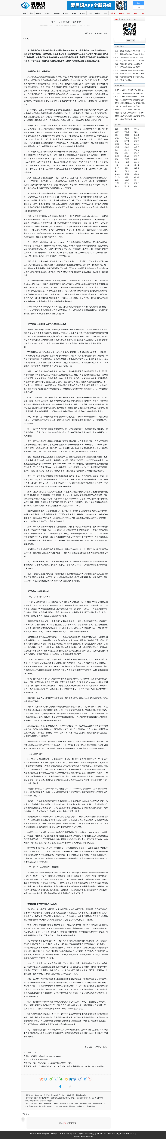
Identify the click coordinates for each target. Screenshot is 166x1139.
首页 (24, 13)
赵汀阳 (117, 147)
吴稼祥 (136, 174)
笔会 (128, 13)
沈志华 (127, 144)
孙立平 (127, 186)
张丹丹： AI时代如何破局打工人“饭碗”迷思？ (131, 90)
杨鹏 (126, 153)
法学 (31, 13)
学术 (31, 1059)
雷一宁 (117, 168)
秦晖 (116, 129)
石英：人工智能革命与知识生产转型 (128, 106)
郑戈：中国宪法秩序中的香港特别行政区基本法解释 (133, 77)
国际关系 (56, 13)
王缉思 (117, 156)
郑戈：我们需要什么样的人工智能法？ (128, 64)
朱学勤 (127, 180)
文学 (90, 13)
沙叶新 (127, 171)
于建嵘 (127, 138)
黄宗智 (117, 138)
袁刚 (126, 177)
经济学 (38, 13)
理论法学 (45, 1059)
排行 (142, 13)
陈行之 (127, 129)
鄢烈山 (117, 135)
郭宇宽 (127, 141)
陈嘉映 (136, 135)
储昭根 (127, 174)
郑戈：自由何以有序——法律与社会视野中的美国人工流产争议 (137, 70)
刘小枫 (127, 165)
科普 (135, 13)
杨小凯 (136, 177)
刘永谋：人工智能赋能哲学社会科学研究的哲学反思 (133, 93)
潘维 (136, 180)
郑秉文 (117, 183)
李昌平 (136, 147)
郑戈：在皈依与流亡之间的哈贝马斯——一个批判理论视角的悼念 (138, 51)
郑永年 (136, 129)
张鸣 (116, 150)
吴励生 (117, 180)
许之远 (117, 177)
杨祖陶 (117, 144)
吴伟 (116, 171)
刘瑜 (136, 171)
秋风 (116, 165)
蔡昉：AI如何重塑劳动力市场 (125, 119)
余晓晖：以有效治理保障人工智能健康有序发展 (132, 116)
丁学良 (127, 132)
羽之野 (136, 183)
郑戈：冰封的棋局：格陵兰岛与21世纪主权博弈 (132, 54)
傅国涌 (127, 135)
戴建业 (127, 147)
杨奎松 (127, 150)
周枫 (126, 168)
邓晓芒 (136, 153)
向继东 (136, 144)
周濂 (116, 153)
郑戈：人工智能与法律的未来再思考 (128, 67)
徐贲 (116, 141)
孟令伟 (136, 165)
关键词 (121, 13)
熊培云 (136, 162)
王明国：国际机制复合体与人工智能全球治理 (131, 103)
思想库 (112, 13)
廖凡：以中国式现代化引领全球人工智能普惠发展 (132, 96)
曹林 (136, 132)
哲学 (105, 13)
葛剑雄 (117, 174)
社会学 (65, 13)
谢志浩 (117, 186)
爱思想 (39, 5)
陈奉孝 (127, 156)
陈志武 (136, 138)
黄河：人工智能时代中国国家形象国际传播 (130, 100)
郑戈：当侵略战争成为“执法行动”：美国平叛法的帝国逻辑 (135, 57)
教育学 (82, 13)
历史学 (97, 13)
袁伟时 (117, 162)
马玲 (116, 159)
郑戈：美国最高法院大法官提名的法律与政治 (131, 73)
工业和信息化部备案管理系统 (83, 1136)
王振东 (127, 159)
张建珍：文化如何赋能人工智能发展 (128, 109)
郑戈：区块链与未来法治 (123, 80)
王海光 (136, 150)
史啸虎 (127, 162)
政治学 (47, 13)
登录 (65, 1123)
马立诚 (136, 141)
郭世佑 (136, 156)
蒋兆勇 (136, 168)
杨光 (136, 186)
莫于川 (127, 183)
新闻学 (73, 13)
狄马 (136, 159)
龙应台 (117, 132)
